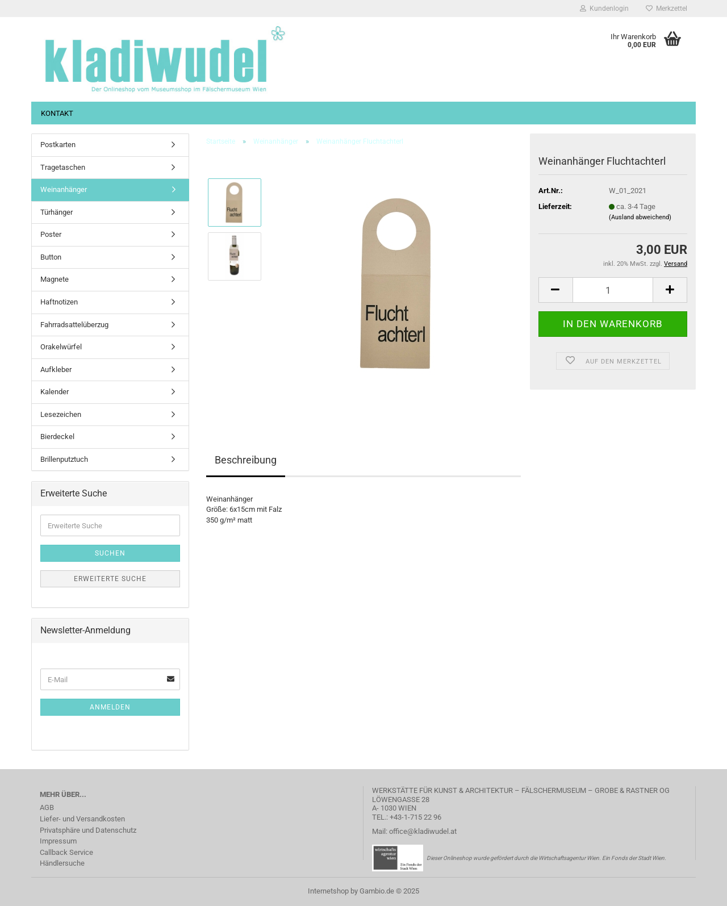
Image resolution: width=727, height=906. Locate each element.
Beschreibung (246, 460)
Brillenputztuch (64, 459)
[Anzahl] (613, 290)
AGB (47, 807)
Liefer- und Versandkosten (82, 819)
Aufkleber (56, 369)
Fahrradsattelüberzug (74, 324)
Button (50, 257)
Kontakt (57, 113)
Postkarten (58, 144)
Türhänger (56, 212)
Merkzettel (666, 8)
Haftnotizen (59, 302)
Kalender (54, 391)
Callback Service (66, 852)
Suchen (110, 553)
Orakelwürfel (61, 347)
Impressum (58, 841)
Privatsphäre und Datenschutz (88, 830)
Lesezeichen (60, 414)
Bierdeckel (57, 436)
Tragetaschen (62, 167)
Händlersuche (62, 863)
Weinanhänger (63, 189)
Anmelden (110, 707)
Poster (50, 234)
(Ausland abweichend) (640, 217)
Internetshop (328, 891)
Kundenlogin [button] (604, 8)
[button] (555, 290)
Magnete (54, 279)
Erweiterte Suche (110, 579)
